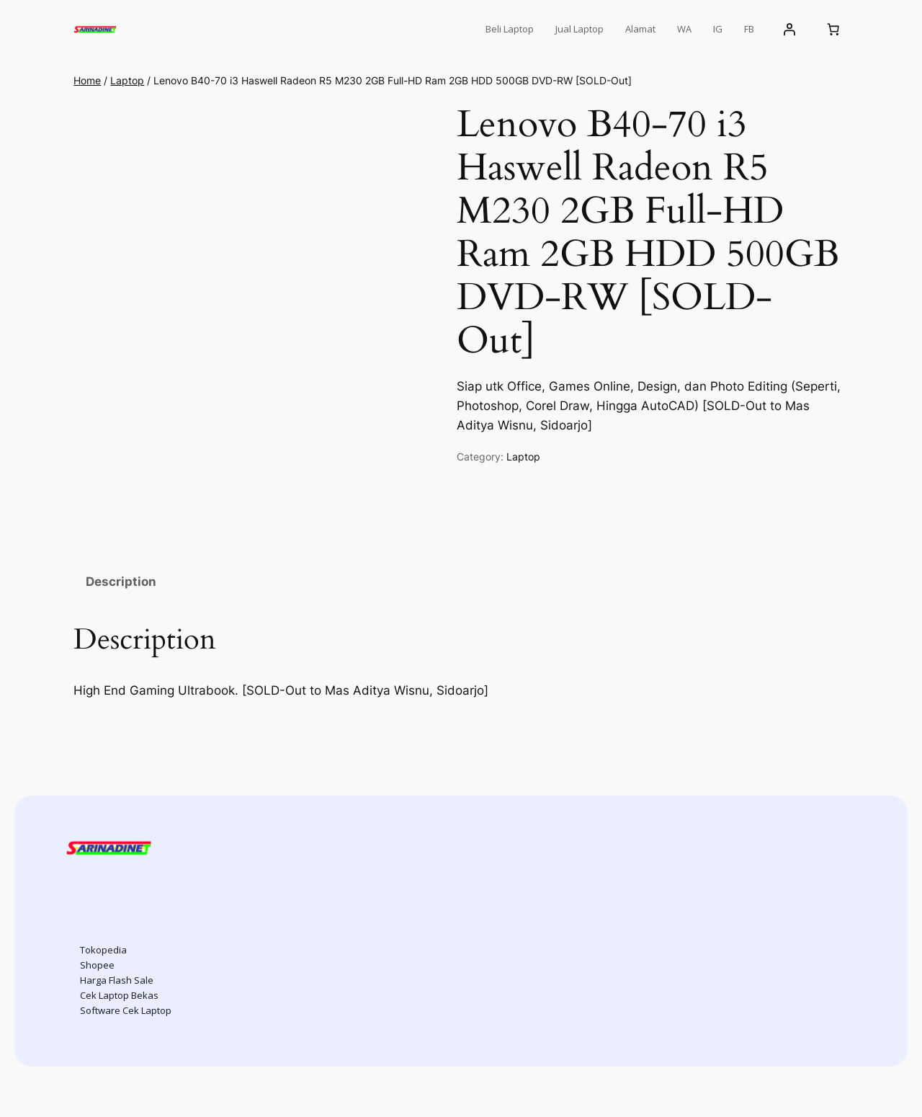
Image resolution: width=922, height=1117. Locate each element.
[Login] (789, 29)
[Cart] (833, 29)
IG (717, 28)
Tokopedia (103, 949)
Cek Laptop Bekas (119, 995)
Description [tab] (121, 581)
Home (87, 80)
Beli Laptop (509, 28)
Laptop (127, 80)
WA (684, 28)
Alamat (640, 28)
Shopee (97, 964)
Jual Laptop (579, 28)
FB (749, 28)
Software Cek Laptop (125, 1010)
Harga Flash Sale (116, 980)
